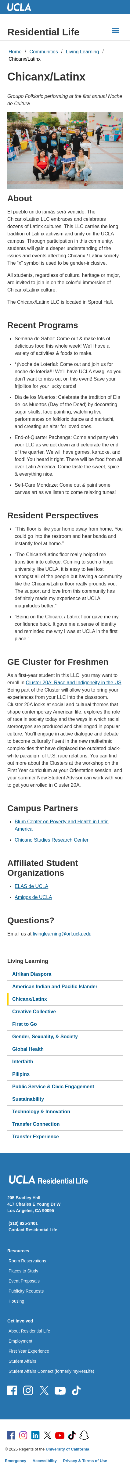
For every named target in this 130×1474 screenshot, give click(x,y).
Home (15, 51)
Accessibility (45, 1460)
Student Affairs (22, 1361)
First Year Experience (29, 1351)
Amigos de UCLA (33, 897)
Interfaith (22, 1061)
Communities (44, 51)
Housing (16, 1301)
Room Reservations (27, 1260)
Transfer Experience (35, 1136)
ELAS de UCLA (31, 886)
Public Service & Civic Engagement (53, 1086)
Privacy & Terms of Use (85, 1460)
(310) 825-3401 (23, 1223)
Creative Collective (34, 1011)
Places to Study (23, 1270)
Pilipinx (21, 1074)
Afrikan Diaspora (31, 974)
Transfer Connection (36, 1124)
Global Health (28, 1049)
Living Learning (82, 51)
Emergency (15, 1460)
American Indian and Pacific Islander (54, 986)
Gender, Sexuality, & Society (45, 1036)
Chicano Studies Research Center (51, 840)
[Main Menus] (115, 30)
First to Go (24, 1024)
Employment (20, 1341)
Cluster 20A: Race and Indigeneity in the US (73, 682)
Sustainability (28, 1099)
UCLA (22, 7)
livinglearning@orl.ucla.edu (62, 933)
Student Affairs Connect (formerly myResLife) (51, 1371)
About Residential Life (29, 1331)
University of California (67, 1449)
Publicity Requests (26, 1291)
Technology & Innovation (41, 1111)
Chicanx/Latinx (25, 59)
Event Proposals (24, 1281)
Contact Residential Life (33, 1229)
